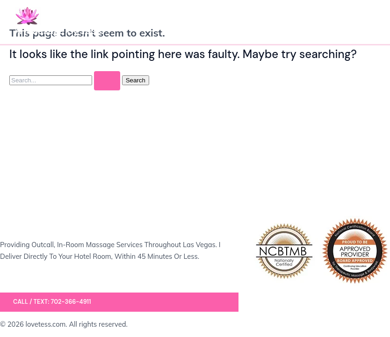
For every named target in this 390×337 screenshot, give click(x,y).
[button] (119, 302)
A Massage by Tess (58, 30)
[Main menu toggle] (364, 22)
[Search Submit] (107, 80)
